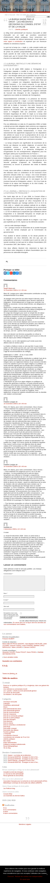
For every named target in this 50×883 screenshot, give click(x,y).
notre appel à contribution (13, 41)
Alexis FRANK (31, 652)
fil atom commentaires (10, 813)
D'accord (11, 876)
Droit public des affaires (10, 730)
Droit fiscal (6, 726)
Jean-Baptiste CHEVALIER (33, 644)
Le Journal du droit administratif (13, 774)
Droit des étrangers (9, 719)
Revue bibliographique (10, 746)
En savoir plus (25, 879)
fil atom (5, 811)
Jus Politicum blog (9, 788)
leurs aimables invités (11, 657)
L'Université (7, 733)
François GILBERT (8, 639)
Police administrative (10, 742)
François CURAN (15, 645)
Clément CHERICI (30, 647)
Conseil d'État (7, 794)
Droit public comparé (10, 728)
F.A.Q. (5, 666)
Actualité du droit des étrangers (13, 772)
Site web (6, 606)
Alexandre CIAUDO (8, 652)
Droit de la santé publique (11, 718)
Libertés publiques (21, 29)
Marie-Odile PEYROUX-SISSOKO (13, 644)
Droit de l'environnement (11, 712)
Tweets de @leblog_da (9, 673)
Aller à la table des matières (26, 15)
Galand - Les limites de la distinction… (20, 755)
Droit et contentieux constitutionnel (14, 725)
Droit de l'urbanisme (9, 714)
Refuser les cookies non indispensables (28, 876)
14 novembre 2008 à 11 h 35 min (15, 290)
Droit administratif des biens (12, 709)
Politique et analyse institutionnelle (14, 744)
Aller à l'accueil (10, 15)
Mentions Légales (25, 824)
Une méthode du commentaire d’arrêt (15, 689)
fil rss (5, 808)
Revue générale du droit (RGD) (13, 775)
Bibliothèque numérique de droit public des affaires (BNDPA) (22, 783)
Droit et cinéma (8, 723)
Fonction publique (9, 732)
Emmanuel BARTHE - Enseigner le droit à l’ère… (23, 757)
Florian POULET (21, 652)
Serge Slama (8, 288)
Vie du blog (7, 748)
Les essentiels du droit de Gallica (13, 796)
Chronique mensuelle (10, 702)
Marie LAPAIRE (17, 647)
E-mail (6, 600)
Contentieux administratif (11, 705)
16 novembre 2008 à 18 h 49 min (15, 404)
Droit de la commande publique (13, 716)
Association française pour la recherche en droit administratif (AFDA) (25, 781)
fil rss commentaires (9, 810)
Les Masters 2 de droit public (12, 694)
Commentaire (8, 573)
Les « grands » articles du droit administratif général (19, 691)
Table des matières (9, 678)
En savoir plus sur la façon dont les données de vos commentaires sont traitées (25, 623)
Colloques (6, 703)
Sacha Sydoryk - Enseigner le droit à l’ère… (22, 760)
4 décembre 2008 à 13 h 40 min (15, 529)
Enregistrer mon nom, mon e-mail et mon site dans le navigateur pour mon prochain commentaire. (11, 615)
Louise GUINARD (27, 645)
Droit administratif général (11, 710)
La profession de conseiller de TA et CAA (16, 737)
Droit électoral (7, 721)
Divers (5, 707)
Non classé (6, 741)
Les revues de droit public (11, 692)
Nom (5, 593)
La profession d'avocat (10, 735)
